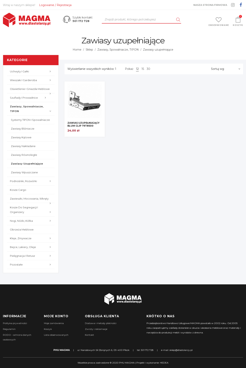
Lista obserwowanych (56, 334)
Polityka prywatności (15, 323)
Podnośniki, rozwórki (31, 181)
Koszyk (48, 329)
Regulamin (9, 329)
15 (142, 69)
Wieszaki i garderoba (31, 80)
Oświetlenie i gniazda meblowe (31, 90)
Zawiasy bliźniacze (22, 128)
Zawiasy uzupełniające (27, 163)
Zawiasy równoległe (24, 154)
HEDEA (164, 362)
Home (77, 49)
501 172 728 (80, 21)
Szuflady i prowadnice (29, 97)
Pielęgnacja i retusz (31, 255)
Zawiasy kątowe (21, 137)
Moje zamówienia (54, 323)
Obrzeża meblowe (22, 229)
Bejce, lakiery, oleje (31, 247)
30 (148, 69)
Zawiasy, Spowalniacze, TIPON (118, 49)
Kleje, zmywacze (31, 238)
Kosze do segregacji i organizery (31, 210)
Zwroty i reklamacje (96, 329)
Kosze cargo (18, 189)
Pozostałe (31, 264)
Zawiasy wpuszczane (24, 172)
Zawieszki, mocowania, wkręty (31, 200)
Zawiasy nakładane (23, 146)
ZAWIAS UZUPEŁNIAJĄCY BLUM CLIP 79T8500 (83, 124)
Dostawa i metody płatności (100, 323)
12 (137, 69)
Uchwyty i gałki (31, 71)
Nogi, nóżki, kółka (31, 220)
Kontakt (89, 334)
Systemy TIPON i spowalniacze (30, 119)
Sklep (89, 49)
